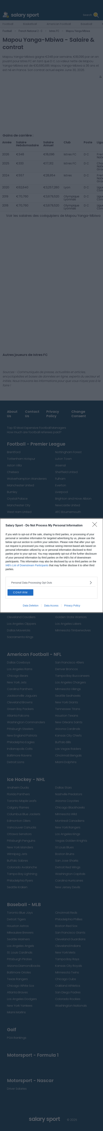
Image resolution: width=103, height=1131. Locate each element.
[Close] (95, 525)
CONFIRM (20, 592)
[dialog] (51, 565)
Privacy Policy (72, 605)
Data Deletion (30, 605)
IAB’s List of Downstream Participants (27, 565)
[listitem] (51, 583)
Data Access (51, 605)
